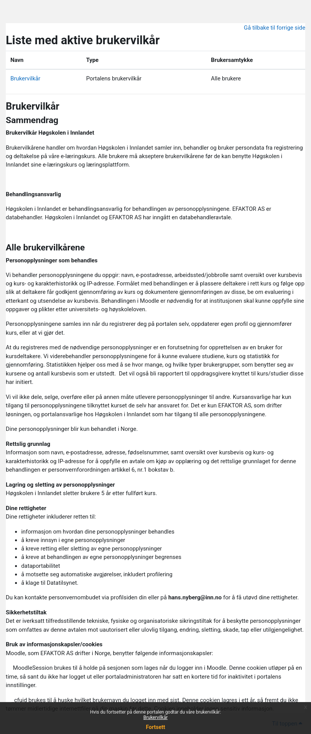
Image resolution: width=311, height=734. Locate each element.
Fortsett (155, 727)
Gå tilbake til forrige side (274, 27)
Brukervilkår (156, 717)
